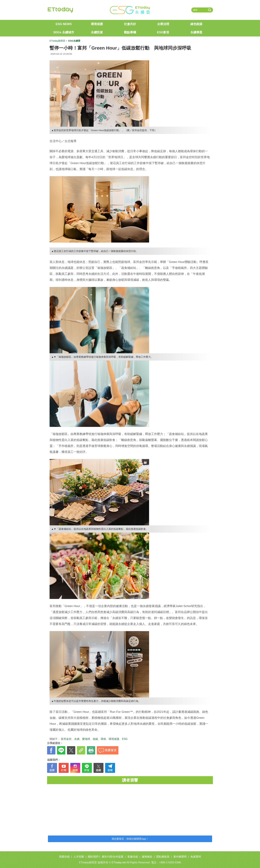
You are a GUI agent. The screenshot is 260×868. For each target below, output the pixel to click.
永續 (76, 739)
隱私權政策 (162, 856)
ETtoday (60, 10)
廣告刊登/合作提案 (113, 856)
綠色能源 (196, 24)
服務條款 (147, 856)
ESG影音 (163, 32)
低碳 (95, 739)
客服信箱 (132, 856)
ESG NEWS (64, 24)
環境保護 (97, 24)
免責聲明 (195, 856)
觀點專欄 (130, 32)
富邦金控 (66, 739)
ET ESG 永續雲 (130, 10)
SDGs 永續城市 (63, 32)
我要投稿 (64, 856)
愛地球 (86, 739)
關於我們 (93, 856)
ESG (125, 739)
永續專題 (196, 32)
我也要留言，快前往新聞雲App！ (130, 838)
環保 (103, 739)
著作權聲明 (180, 856)
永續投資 (97, 32)
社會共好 (130, 24)
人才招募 (78, 856)
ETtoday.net (119, 862)
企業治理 (163, 24)
